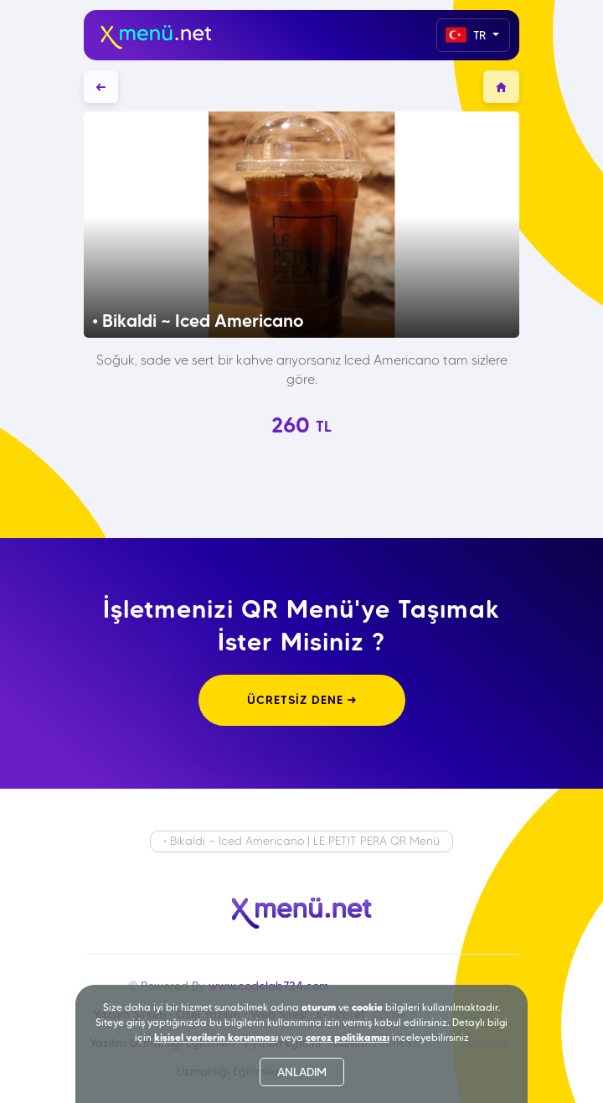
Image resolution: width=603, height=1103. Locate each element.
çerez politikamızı (347, 1037)
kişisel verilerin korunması (216, 1037)
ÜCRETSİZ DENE (302, 699)
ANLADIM (302, 1072)
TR (467, 34)
